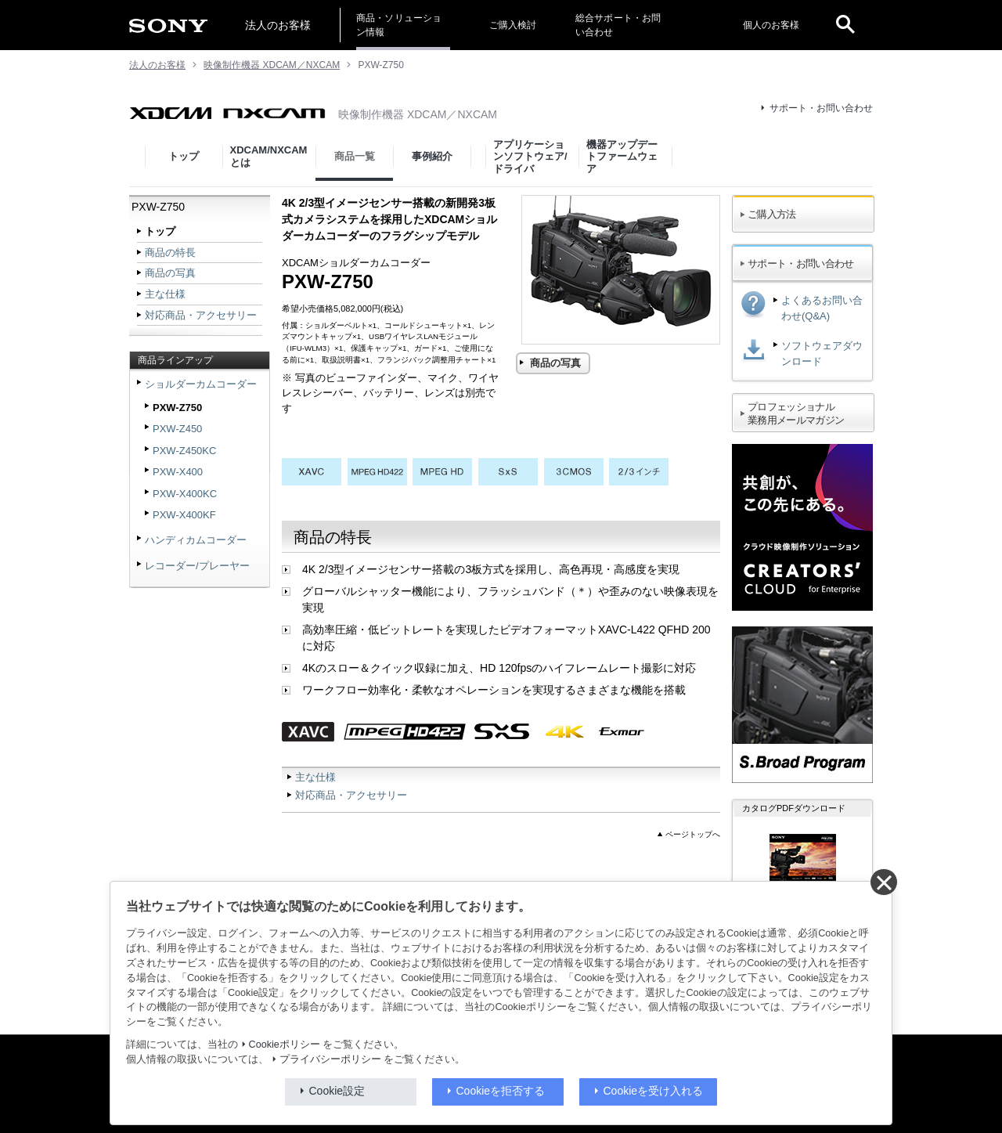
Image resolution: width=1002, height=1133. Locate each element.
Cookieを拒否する (501, 1090)
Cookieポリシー (284, 1044)
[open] (845, 25)
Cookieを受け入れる (654, 1090)
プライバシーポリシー (330, 1059)
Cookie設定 (337, 1090)
